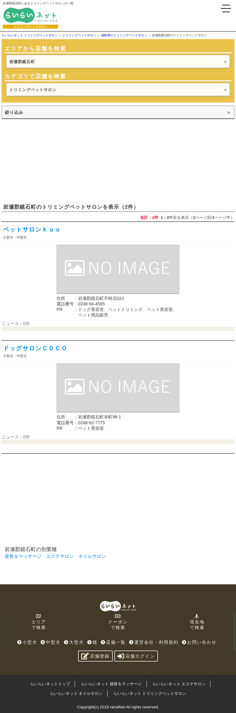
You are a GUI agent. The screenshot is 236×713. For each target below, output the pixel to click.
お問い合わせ (199, 642)
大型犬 (74, 642)
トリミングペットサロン (33, 89)
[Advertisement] (48, 160)
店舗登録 (95, 656)
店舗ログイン (136, 656)
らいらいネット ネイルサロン (76, 693)
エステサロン (60, 556)
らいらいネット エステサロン (179, 684)
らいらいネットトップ (50, 684)
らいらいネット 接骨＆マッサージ (111, 684)
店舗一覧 (113, 642)
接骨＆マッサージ (23, 556)
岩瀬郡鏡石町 (22, 61)
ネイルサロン (92, 556)
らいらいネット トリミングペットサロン (150, 693)
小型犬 (27, 642)
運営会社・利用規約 (154, 642)
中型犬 (51, 642)
